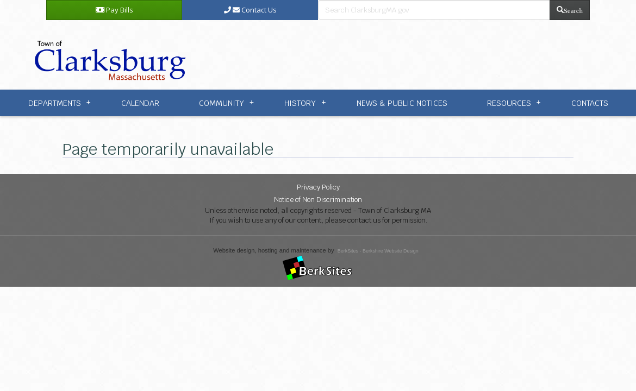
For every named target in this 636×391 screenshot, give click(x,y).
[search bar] (434, 10)
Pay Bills (114, 10)
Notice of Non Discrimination (318, 199)
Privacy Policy (318, 187)
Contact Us (250, 10)
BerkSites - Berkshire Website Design (378, 251)
